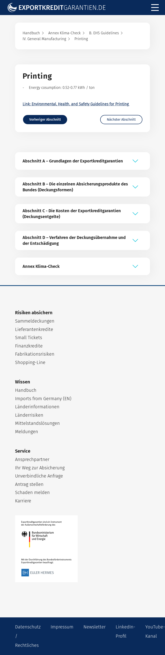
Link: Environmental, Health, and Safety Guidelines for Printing (76, 104)
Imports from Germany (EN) (43, 398)
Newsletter (94, 627)
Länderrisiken (29, 415)
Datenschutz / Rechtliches (28, 636)
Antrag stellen (29, 484)
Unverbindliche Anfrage (39, 476)
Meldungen (26, 431)
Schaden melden (32, 492)
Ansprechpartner (32, 459)
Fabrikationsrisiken (34, 354)
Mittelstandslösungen (37, 423)
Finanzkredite (29, 346)
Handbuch (25, 390)
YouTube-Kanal (155, 631)
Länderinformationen (37, 407)
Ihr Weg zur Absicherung (40, 468)
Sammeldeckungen (34, 321)
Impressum (62, 627)
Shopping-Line (30, 362)
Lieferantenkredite (34, 329)
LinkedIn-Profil (125, 631)
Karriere (23, 501)
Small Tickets (28, 337)
